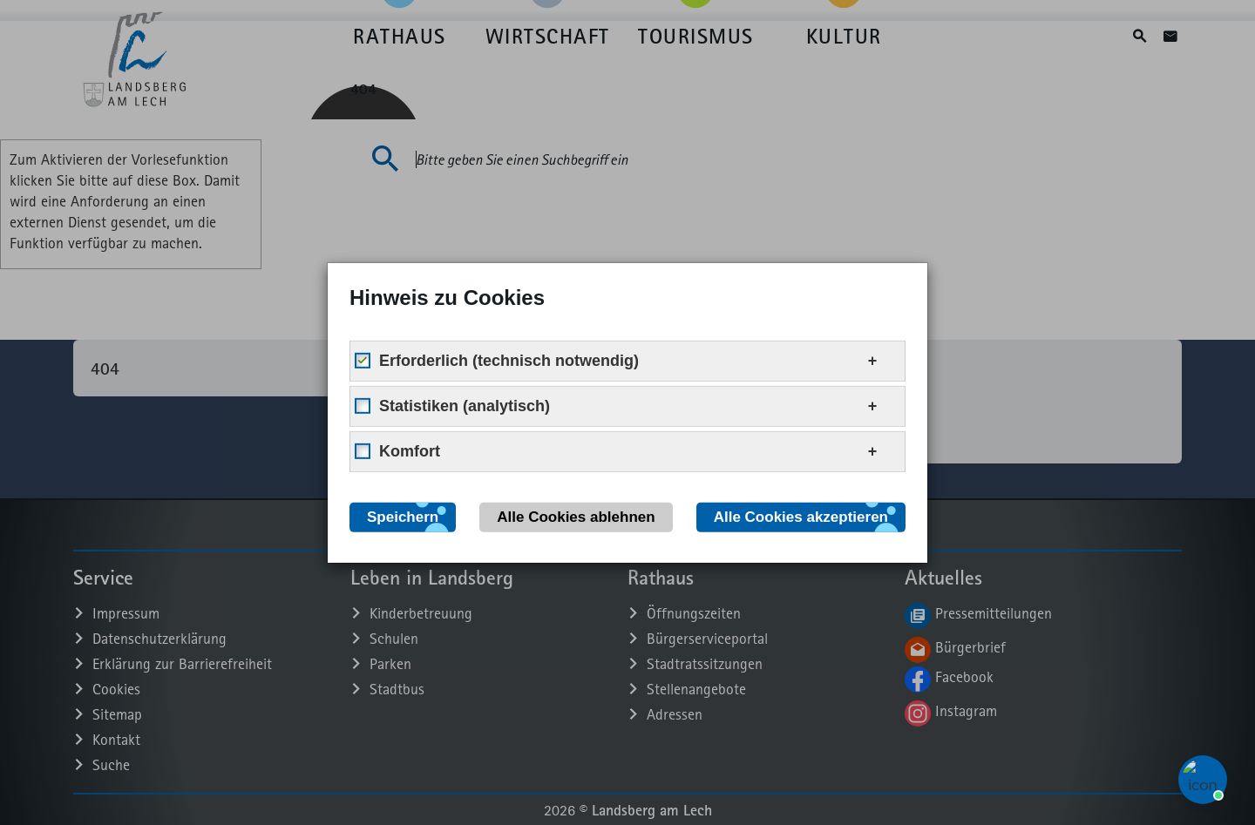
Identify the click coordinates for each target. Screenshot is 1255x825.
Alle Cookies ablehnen (576, 516)
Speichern (402, 516)
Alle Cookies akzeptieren (801, 516)
